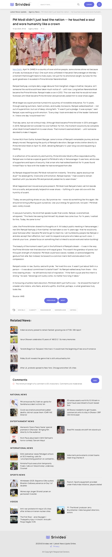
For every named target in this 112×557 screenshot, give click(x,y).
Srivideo (22, 4)
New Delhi (17, 69)
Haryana (73, 310)
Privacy (54, 546)
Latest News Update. (18, 12)
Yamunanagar (45, 310)
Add (95, 380)
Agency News (34, 12)
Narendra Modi (60, 310)
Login (89, 4)
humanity (32, 310)
